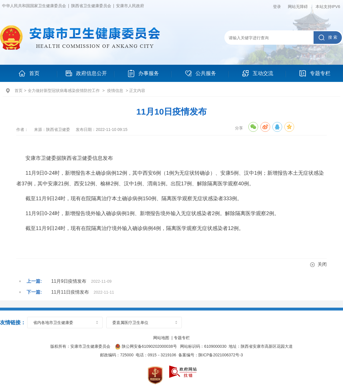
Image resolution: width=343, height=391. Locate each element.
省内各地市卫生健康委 (53, 322)
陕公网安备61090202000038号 (146, 346)
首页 (19, 90)
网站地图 (161, 337)
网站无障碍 (298, 6)
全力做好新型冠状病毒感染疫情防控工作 (64, 90)
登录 (277, 6)
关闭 (318, 264)
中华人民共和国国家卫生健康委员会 (34, 5)
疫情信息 (115, 90)
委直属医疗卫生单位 (130, 322)
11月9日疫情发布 (68, 281)
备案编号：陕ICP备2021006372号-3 (210, 355)
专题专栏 (182, 337)
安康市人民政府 (130, 5)
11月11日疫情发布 (70, 292)
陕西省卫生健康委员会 (91, 5)
